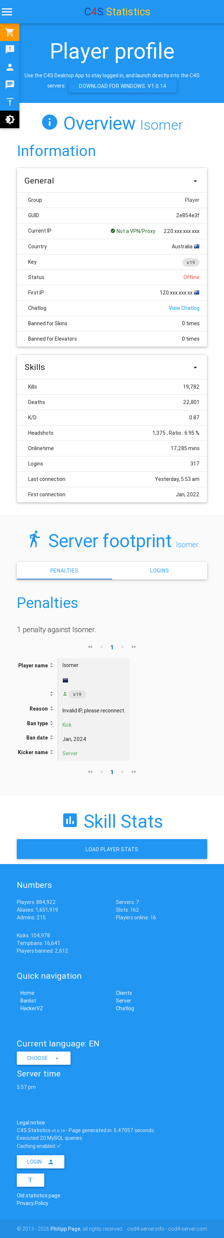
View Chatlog (184, 308)
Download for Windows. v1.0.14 (123, 86)
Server (123, 1000)
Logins (159, 570)
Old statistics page (38, 1195)
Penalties (64, 570)
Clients (124, 993)
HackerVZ (31, 1008)
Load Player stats (112, 849)
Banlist (28, 1000)
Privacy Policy (32, 1203)
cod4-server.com (187, 1229)
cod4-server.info (145, 1229)
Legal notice (31, 1122)
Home (27, 993)
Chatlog (125, 1008)
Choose (44, 1058)
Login (40, 1161)
